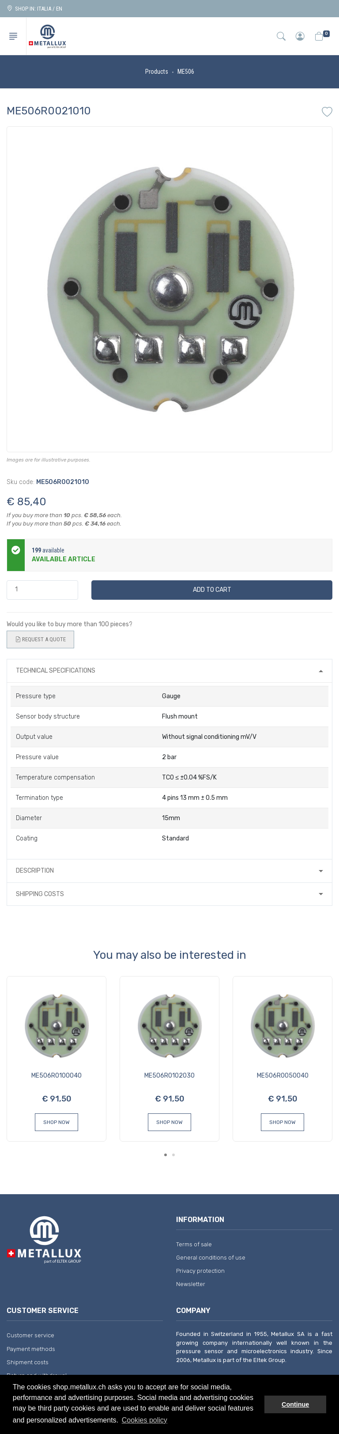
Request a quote (40, 639)
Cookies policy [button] (144, 1420)
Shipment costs (28, 1362)
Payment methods (31, 1349)
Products (156, 71)
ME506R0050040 (283, 1075)
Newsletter (190, 1284)
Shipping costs (40, 894)
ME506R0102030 (169, 1075)
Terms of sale (194, 1244)
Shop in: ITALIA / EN (34, 8)
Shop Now (56, 1122)
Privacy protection (200, 1271)
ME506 (185, 71)
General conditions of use (210, 1257)
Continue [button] (295, 1404)
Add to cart (212, 590)
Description (35, 870)
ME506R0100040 (56, 1075)
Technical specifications (55, 670)
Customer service (30, 1335)
